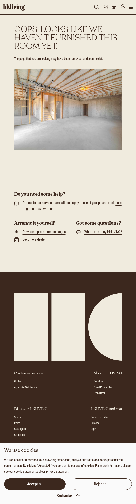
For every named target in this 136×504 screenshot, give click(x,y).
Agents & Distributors (25, 387)
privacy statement (57, 472)
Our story (98, 381)
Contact (18, 381)
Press (17, 423)
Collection (19, 435)
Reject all (101, 485)
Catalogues (20, 429)
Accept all (34, 485)
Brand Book (99, 393)
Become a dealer (34, 240)
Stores (17, 417)
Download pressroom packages (44, 232)
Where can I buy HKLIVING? (103, 232)
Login (93, 429)
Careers (95, 423)
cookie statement (24, 472)
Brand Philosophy (103, 387)
